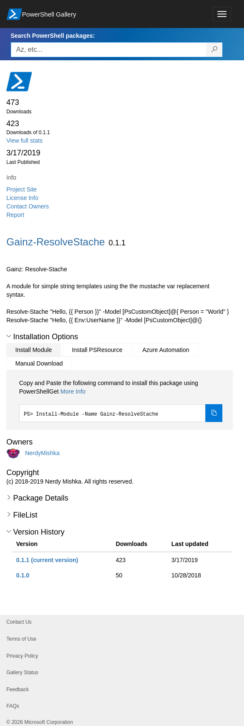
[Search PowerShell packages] (214, 49)
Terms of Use (21, 639)
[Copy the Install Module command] (213, 413)
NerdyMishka (42, 453)
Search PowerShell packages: (53, 35)
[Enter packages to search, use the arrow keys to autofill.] (109, 49)
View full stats (24, 140)
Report (15, 214)
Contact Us (18, 622)
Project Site (21, 189)
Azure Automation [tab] (165, 349)
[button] (8, 336)
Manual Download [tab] (39, 363)
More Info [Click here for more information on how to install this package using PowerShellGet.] (72, 391)
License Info (22, 197)
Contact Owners (27, 206)
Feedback (17, 689)
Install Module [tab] (33, 349)
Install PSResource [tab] (97, 349)
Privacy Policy (22, 656)
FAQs (12, 706)
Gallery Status (22, 672)
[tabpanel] (120, 400)
